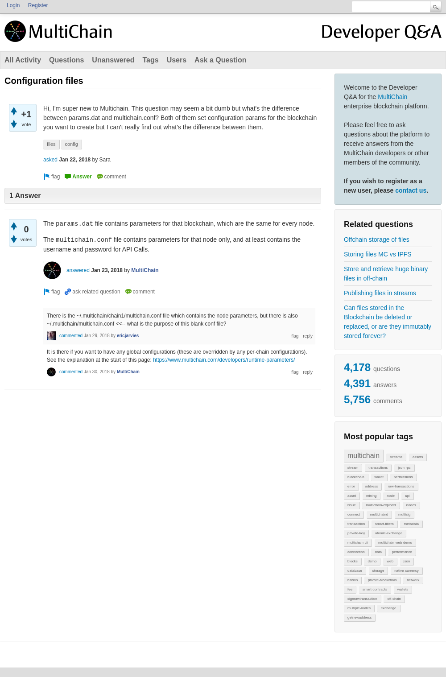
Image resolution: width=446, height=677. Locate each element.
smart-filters (384, 524)
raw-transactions (401, 486)
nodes (411, 505)
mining (371, 496)
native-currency (406, 571)
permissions (403, 477)
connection (356, 552)
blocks (352, 561)
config (71, 144)
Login (13, 5)
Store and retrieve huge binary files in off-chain (386, 273)
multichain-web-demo (395, 543)
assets (418, 457)
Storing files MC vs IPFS (378, 254)
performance (402, 552)
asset (351, 496)
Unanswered (113, 60)
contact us (410, 190)
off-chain (394, 599)
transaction (356, 524)
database (354, 571)
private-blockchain (382, 580)
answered (78, 270)
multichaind (379, 514)
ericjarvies (128, 335)
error (351, 486)
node (391, 496)
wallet (379, 477)
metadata (411, 524)
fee (349, 589)
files (51, 144)
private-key (356, 533)
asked (50, 160)
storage (378, 571)
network (413, 580)
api (407, 496)
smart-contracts (375, 589)
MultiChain (392, 96)
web (390, 561)
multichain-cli (357, 543)
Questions (66, 60)
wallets (402, 589)
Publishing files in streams (380, 293)
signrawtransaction (362, 599)
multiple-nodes (359, 608)
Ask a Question (220, 60)
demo (372, 561)
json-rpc (404, 468)
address (371, 486)
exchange (388, 608)
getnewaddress (359, 617)
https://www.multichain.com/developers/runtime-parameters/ (224, 360)
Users (176, 60)
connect (353, 514)
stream (352, 468)
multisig (404, 514)
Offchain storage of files (376, 239)
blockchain (355, 477)
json (407, 561)
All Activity (22, 60)
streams (396, 457)
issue (351, 505)
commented (71, 335)
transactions (378, 468)
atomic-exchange (388, 533)
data (378, 552)
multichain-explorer (381, 505)
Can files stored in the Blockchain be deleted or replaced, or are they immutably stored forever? (387, 321)
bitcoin (352, 580)
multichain (363, 455)
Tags (150, 60)
